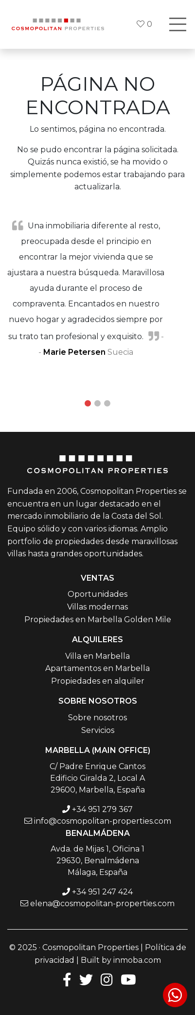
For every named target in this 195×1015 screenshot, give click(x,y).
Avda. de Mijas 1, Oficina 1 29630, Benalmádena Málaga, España (97, 860)
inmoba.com (137, 960)
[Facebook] (65, 979)
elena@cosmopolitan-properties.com (102, 903)
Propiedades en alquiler (97, 681)
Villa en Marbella (97, 656)
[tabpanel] (97, 288)
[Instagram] (107, 979)
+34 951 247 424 (102, 891)
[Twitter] (86, 979)
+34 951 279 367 (102, 809)
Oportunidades (97, 594)
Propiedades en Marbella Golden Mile (97, 619)
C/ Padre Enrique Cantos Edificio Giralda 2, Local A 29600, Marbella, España (97, 778)
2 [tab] (98, 403)
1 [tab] (88, 403)
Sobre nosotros (97, 717)
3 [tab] (107, 403)
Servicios (97, 730)
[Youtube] (128, 979)
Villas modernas (97, 606)
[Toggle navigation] (177, 24)
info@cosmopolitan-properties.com (102, 821)
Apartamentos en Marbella (97, 668)
